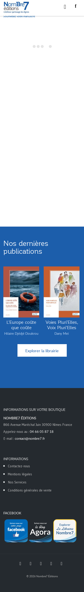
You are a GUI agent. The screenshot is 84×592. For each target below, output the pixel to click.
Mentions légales (20, 474)
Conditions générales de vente (30, 490)
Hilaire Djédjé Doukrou (21, 333)
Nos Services (17, 482)
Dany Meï (61, 333)
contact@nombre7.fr (30, 438)
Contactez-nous (19, 466)
